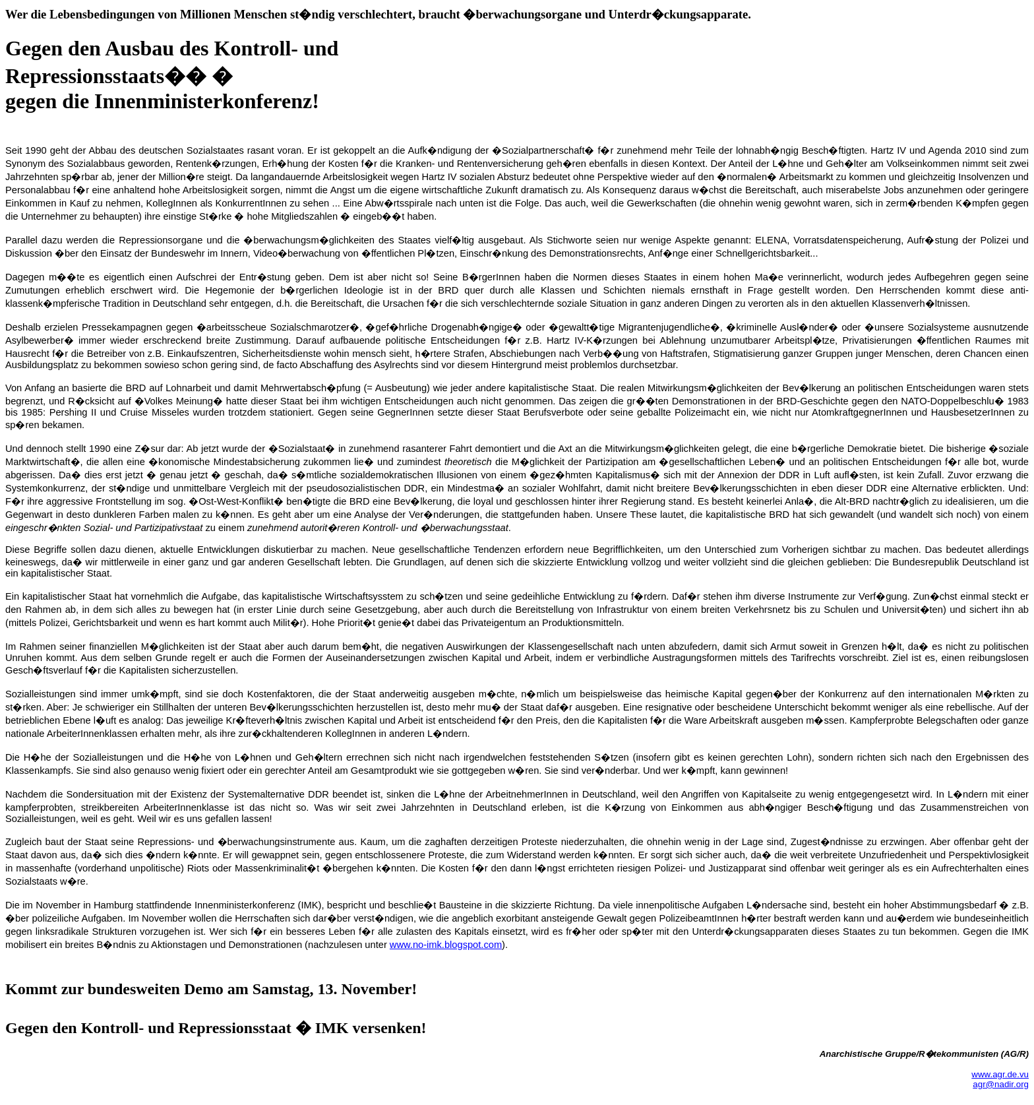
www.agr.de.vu (1000, 1074)
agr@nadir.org (1001, 1084)
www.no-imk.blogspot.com (446, 944)
